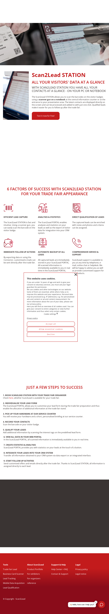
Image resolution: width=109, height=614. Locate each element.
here (11, 398)
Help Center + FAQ (59, 569)
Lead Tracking (9, 578)
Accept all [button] (51, 324)
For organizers (33, 578)
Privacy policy (81, 569)
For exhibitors (33, 574)
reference (31, 583)
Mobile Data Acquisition (14, 583)
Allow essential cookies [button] (51, 329)
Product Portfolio (35, 569)
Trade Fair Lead (10, 569)
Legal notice (80, 574)
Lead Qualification (11, 587)
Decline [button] (51, 334)
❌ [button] (75, 274)
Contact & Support (59, 574)
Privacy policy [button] (32, 318)
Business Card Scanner (13, 574)
